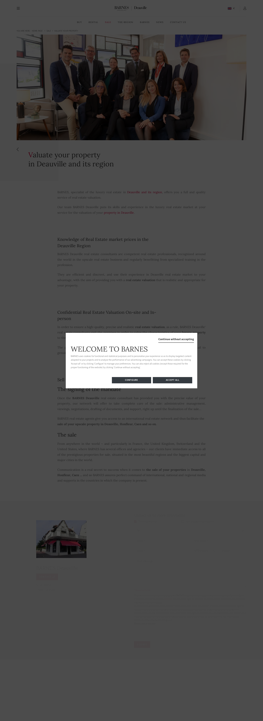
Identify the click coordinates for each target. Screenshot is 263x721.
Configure (131, 380)
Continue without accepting (176, 339)
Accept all (172, 380)
